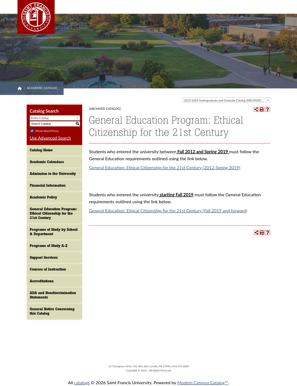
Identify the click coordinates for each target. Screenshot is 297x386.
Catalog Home (41, 150)
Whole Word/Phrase (47, 130)
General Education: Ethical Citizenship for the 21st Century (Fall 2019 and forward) (168, 210)
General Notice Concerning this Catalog (52, 311)
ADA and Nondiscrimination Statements (53, 295)
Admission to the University (53, 174)
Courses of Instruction (48, 269)
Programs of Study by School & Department (54, 231)
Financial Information (48, 185)
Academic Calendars (47, 162)
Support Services (44, 257)
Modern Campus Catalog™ (202, 382)
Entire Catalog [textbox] (40, 118)
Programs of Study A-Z (49, 246)
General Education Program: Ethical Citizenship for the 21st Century (53, 213)
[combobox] (226, 100)
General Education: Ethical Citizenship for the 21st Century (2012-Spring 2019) (164, 167)
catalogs (82, 382)
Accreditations (42, 281)
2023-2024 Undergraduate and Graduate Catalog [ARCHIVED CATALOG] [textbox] (227, 100)
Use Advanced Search (50, 137)
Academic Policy (43, 197)
